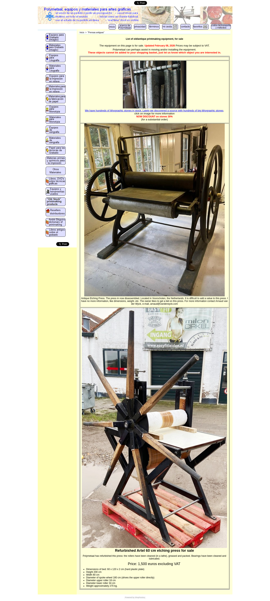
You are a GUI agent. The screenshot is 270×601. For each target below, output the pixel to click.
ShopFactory (140, 597)
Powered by (130, 597)
